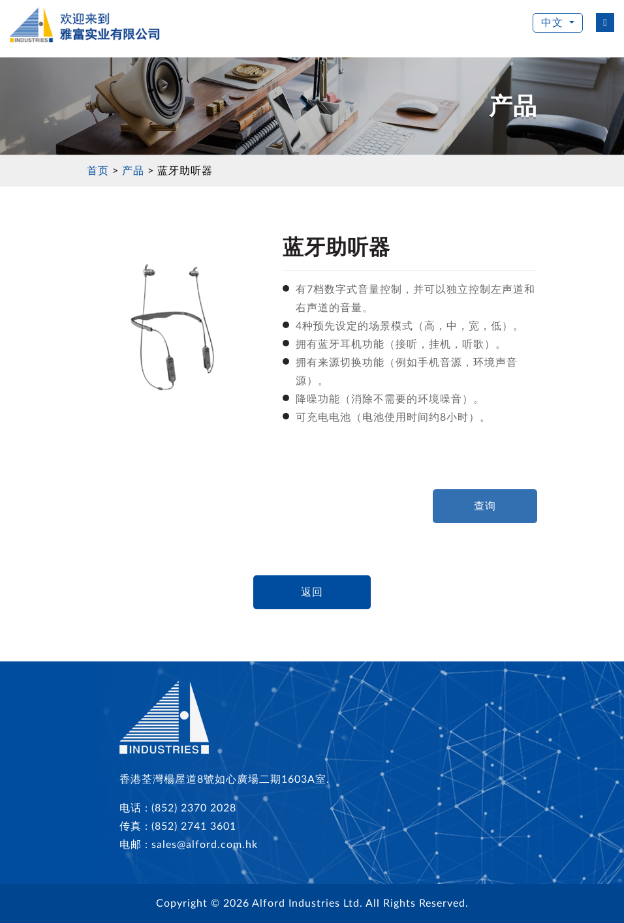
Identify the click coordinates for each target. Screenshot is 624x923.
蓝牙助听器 (185, 171)
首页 (98, 171)
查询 (485, 506)
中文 (554, 23)
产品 (133, 171)
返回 (312, 592)
